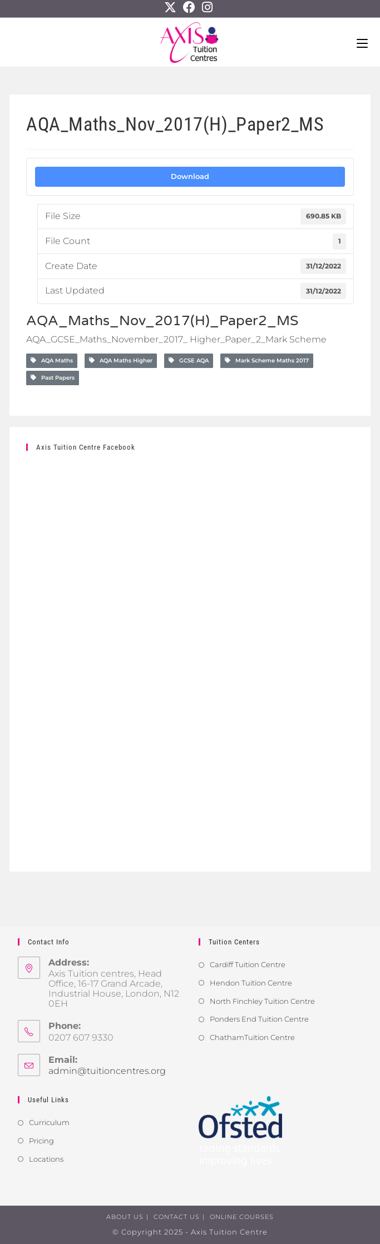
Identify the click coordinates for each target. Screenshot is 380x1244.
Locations (46, 1159)
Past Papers (53, 377)
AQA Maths (52, 360)
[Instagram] (207, 7)
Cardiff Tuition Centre (247, 964)
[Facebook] (189, 7)
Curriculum (49, 1122)
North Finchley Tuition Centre (262, 1001)
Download (190, 176)
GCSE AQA (189, 360)
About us (125, 1217)
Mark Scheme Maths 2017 (267, 360)
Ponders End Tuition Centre (259, 1018)
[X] (172, 7)
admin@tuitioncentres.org (107, 1071)
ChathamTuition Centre (252, 1037)
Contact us (177, 1217)
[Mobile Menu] (362, 42)
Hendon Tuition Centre (251, 982)
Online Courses (242, 1217)
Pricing (41, 1140)
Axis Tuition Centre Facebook (85, 447)
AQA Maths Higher (120, 360)
